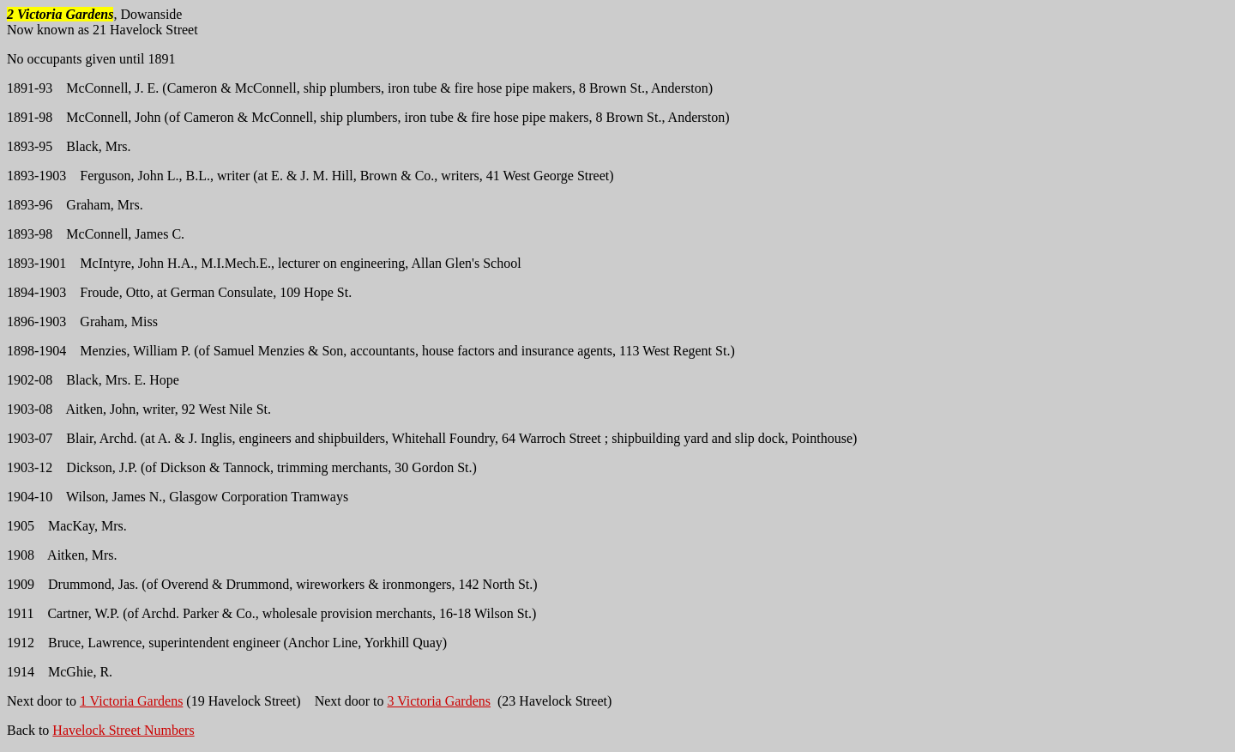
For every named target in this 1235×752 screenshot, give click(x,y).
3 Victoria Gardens (439, 701)
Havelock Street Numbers (123, 730)
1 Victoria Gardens (131, 701)
